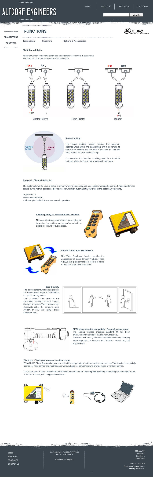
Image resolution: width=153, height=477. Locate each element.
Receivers (47, 41)
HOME (10, 452)
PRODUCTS (13, 460)
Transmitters (29, 41)
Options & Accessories (74, 41)
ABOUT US (12, 456)
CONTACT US (13, 464)
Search (136, 15)
